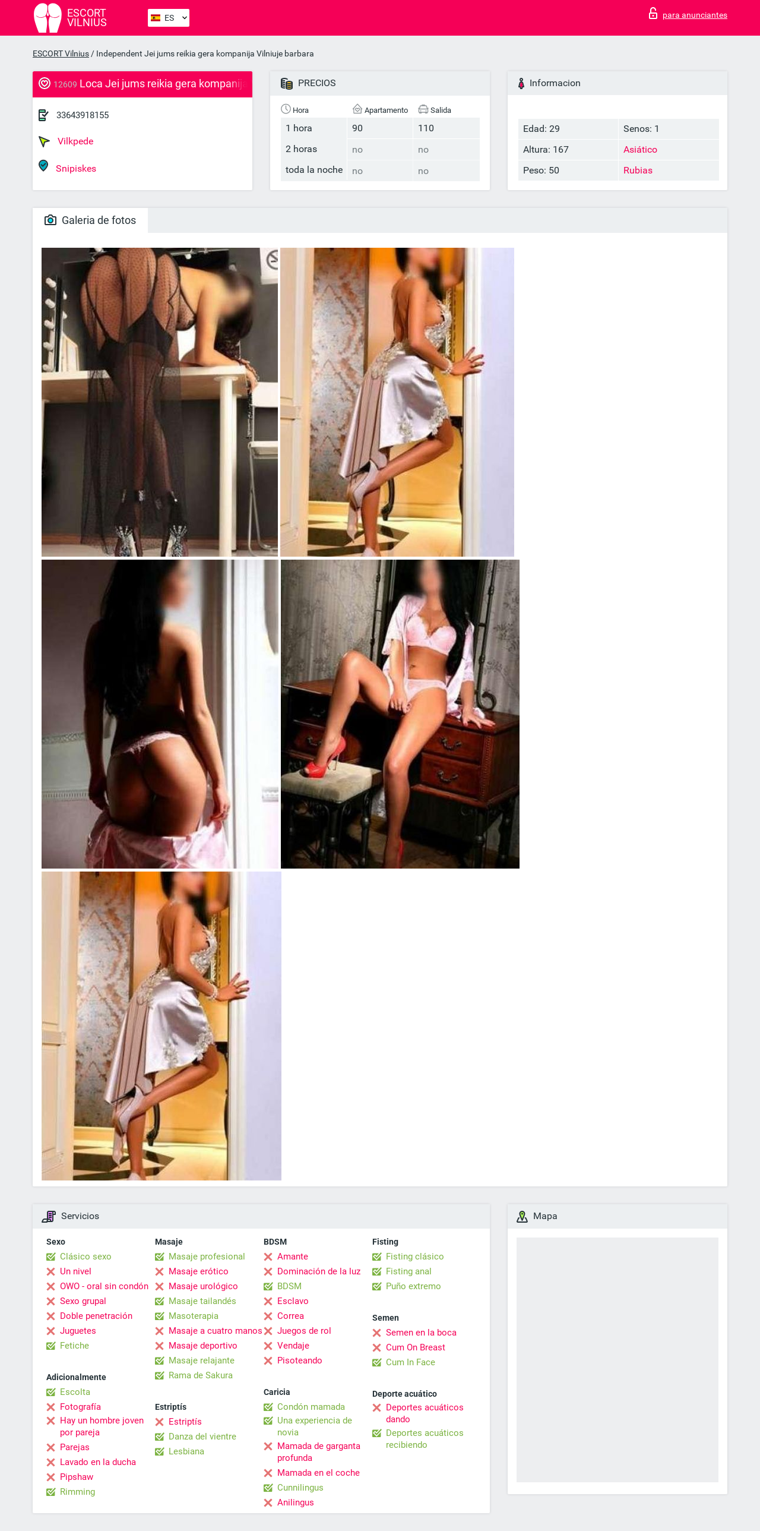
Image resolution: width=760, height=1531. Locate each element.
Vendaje (293, 1345)
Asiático (640, 149)
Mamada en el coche (318, 1472)
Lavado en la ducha (98, 1462)
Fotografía (80, 1406)
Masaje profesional (207, 1256)
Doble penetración (96, 1316)
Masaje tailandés (202, 1301)
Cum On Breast (415, 1347)
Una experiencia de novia (314, 1426)
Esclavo (293, 1301)
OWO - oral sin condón (104, 1286)
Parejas (75, 1447)
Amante (292, 1256)
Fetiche (74, 1345)
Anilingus (295, 1502)
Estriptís (185, 1421)
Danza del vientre (202, 1436)
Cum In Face (410, 1362)
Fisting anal (409, 1271)
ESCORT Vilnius (61, 53)
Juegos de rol (304, 1330)
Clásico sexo (86, 1256)
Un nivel (75, 1271)
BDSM (289, 1286)
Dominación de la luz (318, 1271)
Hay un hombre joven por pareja (102, 1426)
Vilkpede (66, 141)
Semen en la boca (421, 1332)
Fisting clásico (415, 1256)
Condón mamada (311, 1406)
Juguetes (78, 1330)
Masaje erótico (199, 1271)
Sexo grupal (83, 1301)
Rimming (77, 1491)
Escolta (75, 1392)
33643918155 (82, 115)
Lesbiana (186, 1451)
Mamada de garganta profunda (318, 1452)
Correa (290, 1316)
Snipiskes (67, 166)
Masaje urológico (203, 1286)
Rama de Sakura (201, 1375)
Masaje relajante (202, 1360)
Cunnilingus (300, 1487)
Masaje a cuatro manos (215, 1330)
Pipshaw (76, 1477)
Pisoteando (299, 1360)
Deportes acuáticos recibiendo (425, 1439)
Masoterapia (193, 1316)
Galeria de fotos (90, 220)
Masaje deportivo (203, 1345)
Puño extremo (413, 1286)
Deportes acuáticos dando (425, 1413)
